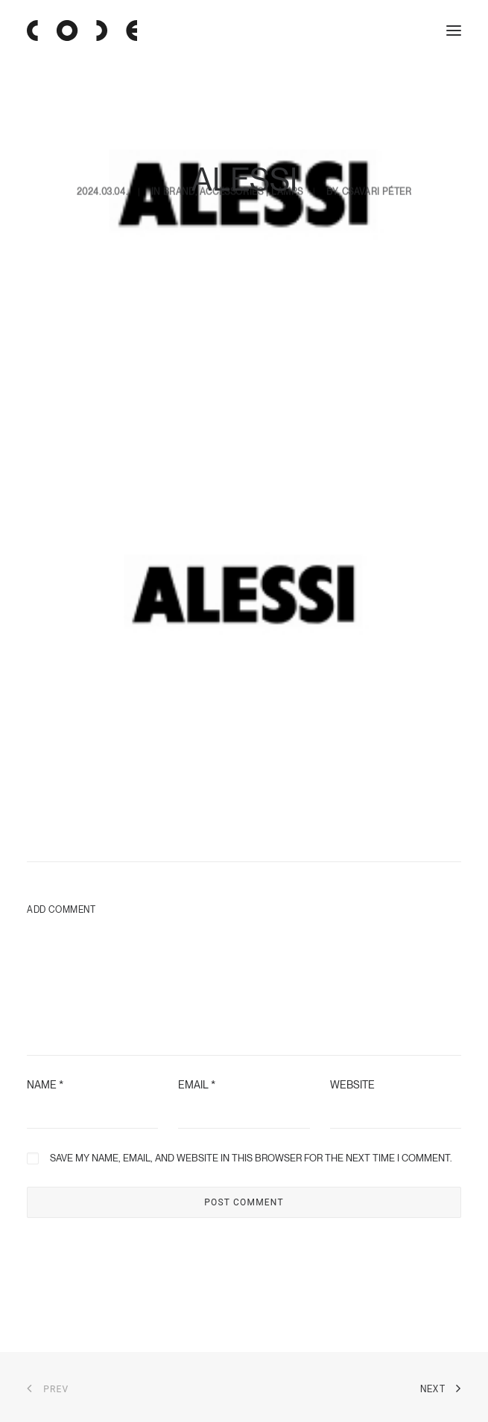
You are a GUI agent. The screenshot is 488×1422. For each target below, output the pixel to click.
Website (352, 1085)
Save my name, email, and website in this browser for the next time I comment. (250, 1158)
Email (196, 1085)
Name (45, 1085)
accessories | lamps (251, 143)
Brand (179, 143)
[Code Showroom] (82, 30)
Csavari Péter (377, 143)
